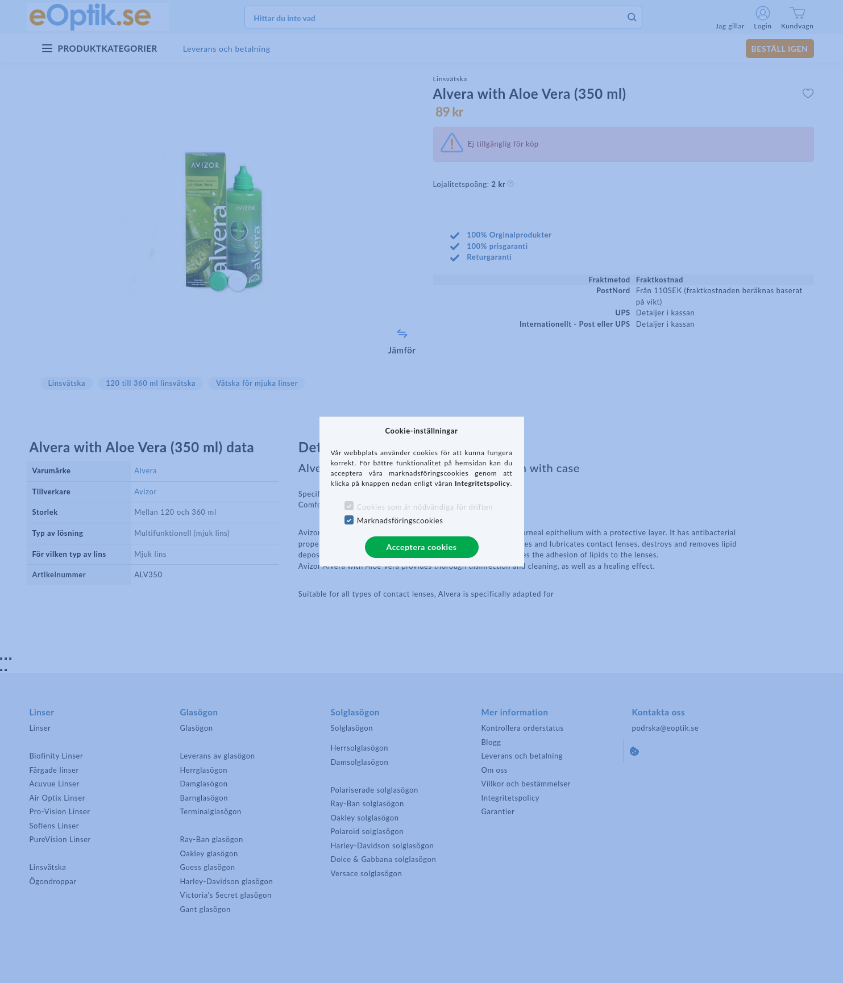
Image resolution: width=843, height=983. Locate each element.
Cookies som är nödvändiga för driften (425, 506)
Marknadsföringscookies (400, 520)
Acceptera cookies (422, 547)
